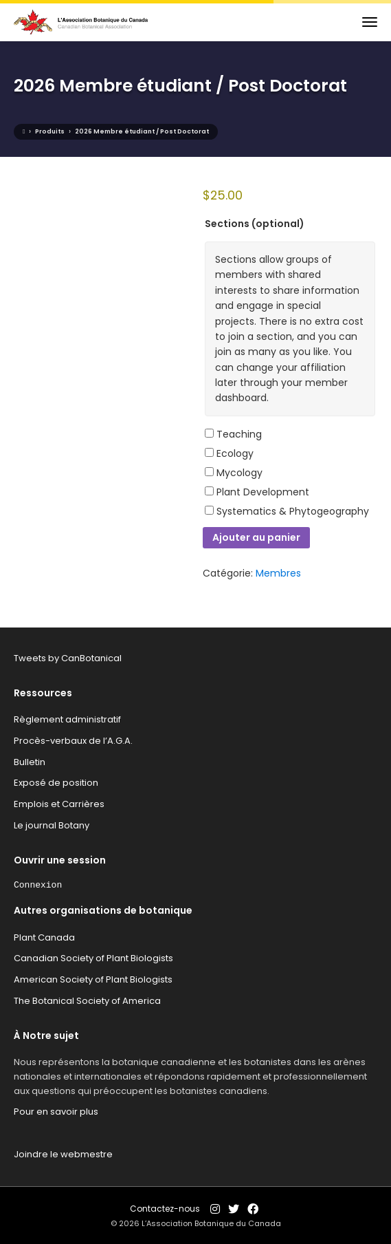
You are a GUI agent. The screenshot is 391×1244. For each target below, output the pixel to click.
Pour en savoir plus (56, 1111)
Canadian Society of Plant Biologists (93, 958)
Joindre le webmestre (63, 1154)
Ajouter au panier (256, 537)
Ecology (229, 453)
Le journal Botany (51, 825)
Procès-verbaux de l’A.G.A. (73, 740)
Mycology (233, 473)
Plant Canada (44, 937)
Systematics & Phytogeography (287, 511)
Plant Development (257, 492)
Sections (254, 223)
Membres (278, 573)
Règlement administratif (67, 719)
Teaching (233, 434)
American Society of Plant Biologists (93, 979)
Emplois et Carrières (59, 804)
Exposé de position (56, 782)
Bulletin (29, 762)
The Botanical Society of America (87, 1000)
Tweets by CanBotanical (68, 658)
